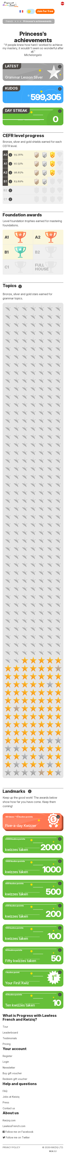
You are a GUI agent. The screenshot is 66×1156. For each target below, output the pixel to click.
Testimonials (10, 1038)
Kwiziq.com (9, 1120)
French (9, 21)
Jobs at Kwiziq (11, 1096)
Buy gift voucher (12, 1073)
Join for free (45, 11)
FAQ (5, 1091)
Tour (5, 1026)
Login (6, 1061)
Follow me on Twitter (16, 1137)
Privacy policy (11, 1147)
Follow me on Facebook (18, 1131)
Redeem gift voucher (15, 1078)
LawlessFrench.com (14, 1126)
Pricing (7, 1043)
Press (6, 1102)
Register (7, 1056)
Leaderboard (10, 1032)
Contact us (9, 1108)
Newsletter (9, 1067)
